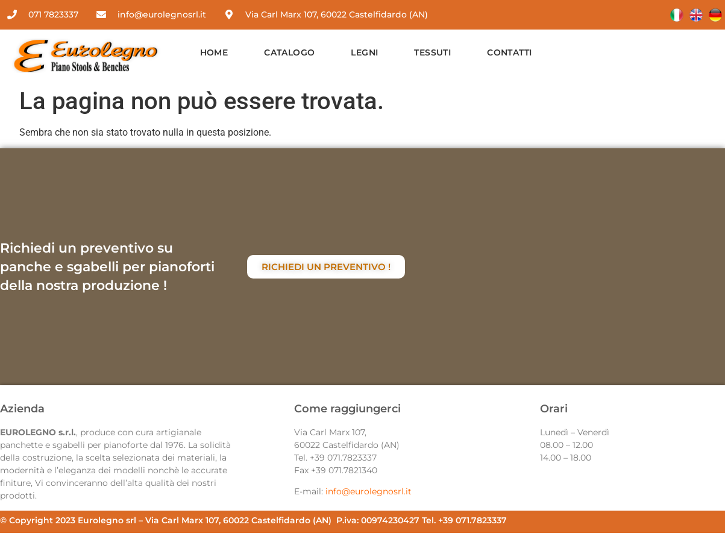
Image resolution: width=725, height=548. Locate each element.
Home (214, 52)
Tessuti (432, 52)
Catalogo (289, 52)
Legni (364, 52)
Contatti (509, 52)
